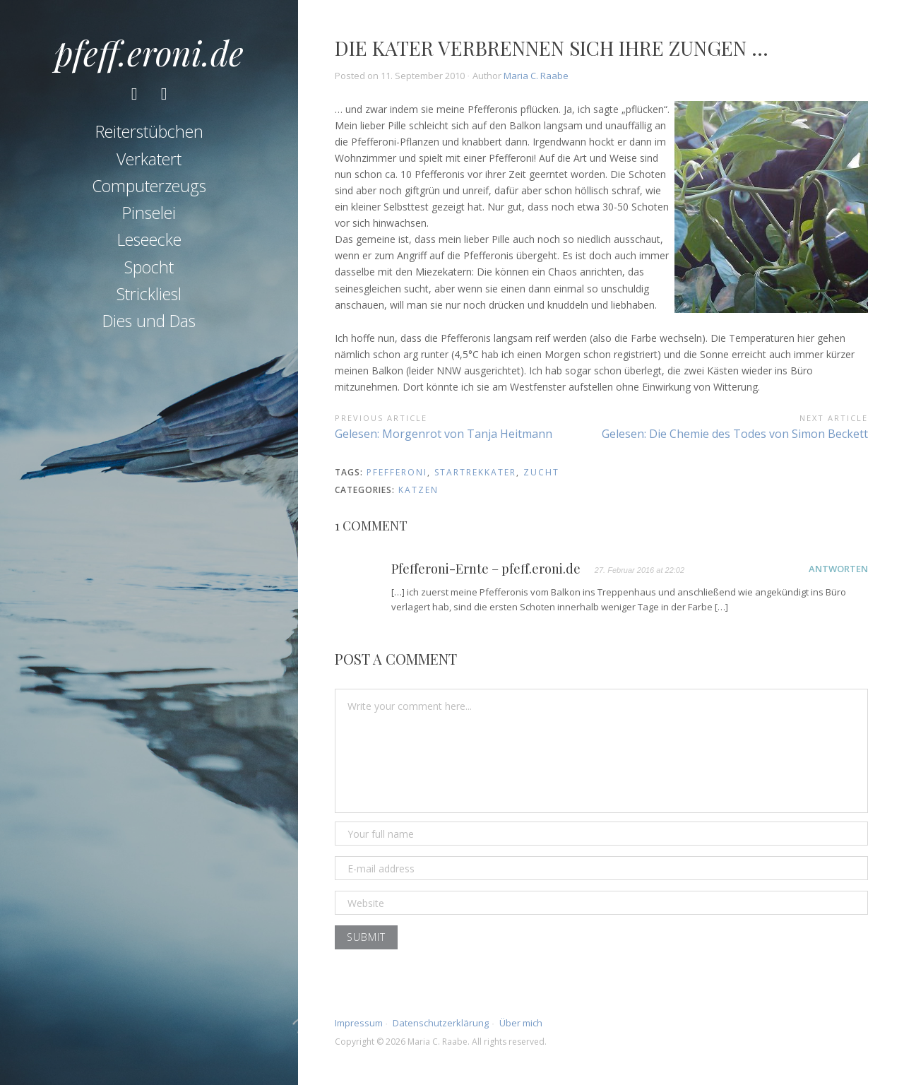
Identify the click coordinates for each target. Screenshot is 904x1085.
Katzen (418, 490)
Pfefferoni (397, 472)
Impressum (359, 1022)
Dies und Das (149, 327)
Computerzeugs (149, 192)
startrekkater (475, 472)
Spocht (149, 273)
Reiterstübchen (149, 138)
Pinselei (149, 219)
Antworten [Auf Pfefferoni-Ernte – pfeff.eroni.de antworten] (838, 568)
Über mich (520, 1022)
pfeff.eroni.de (149, 52)
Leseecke (149, 246)
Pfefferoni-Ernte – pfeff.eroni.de (486, 569)
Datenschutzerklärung (441, 1022)
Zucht (541, 472)
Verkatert (149, 165)
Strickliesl (149, 300)
